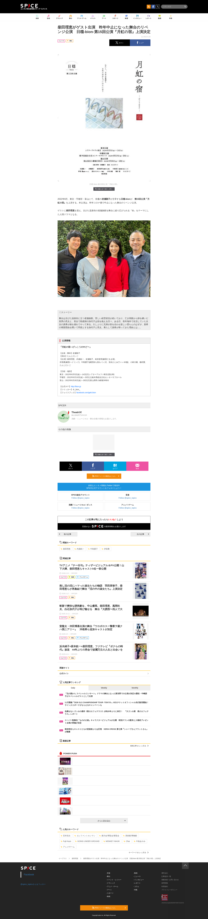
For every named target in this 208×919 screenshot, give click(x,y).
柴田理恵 (65, 549)
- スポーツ (109, 893)
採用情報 (164, 883)
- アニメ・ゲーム (112, 886)
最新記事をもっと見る (139, 746)
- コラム (136, 886)
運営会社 (164, 873)
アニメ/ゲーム (68, 847)
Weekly (104, 688)
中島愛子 (93, 549)
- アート (109, 890)
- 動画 (135, 873)
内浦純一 (79, 549)
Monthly (135, 688)
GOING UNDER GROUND (87, 841)
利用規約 (164, 886)
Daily (73, 688)
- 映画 (108, 896)
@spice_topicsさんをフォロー (33, 884)
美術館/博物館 (130, 836)
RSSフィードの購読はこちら (105, 476)
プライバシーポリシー (169, 890)
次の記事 (143, 534)
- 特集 (135, 890)
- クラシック (110, 883)
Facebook (29, 874)
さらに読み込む (112, 821)
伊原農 (106, 549)
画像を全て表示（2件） (104, 189)
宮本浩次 (65, 836)
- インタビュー (138, 880)
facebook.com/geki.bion (86, 392)
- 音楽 (108, 873)
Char (127, 841)
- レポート (137, 883)
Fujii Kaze (66, 841)
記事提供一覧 (166, 876)
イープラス (63, 858)
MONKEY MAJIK (111, 841)
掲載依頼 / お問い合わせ (170, 880)
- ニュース (137, 876)
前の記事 (65, 534)
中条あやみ (139, 841)
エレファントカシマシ (84, 836)
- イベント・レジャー (113, 880)
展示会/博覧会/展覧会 (109, 836)
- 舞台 (108, 876)
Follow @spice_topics (81, 498)
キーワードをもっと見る (138, 852)
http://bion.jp (76, 386)
